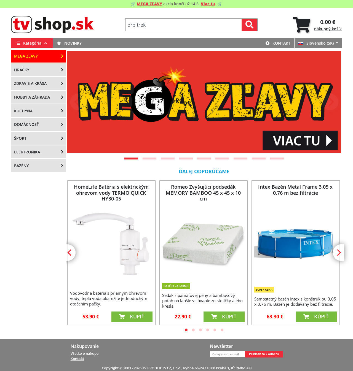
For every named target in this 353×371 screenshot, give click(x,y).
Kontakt (278, 43)
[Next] (330, 102)
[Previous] (78, 102)
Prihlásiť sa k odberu (264, 354)
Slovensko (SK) (316, 43)
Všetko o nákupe (84, 353)
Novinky (69, 43)
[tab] (317, 24)
